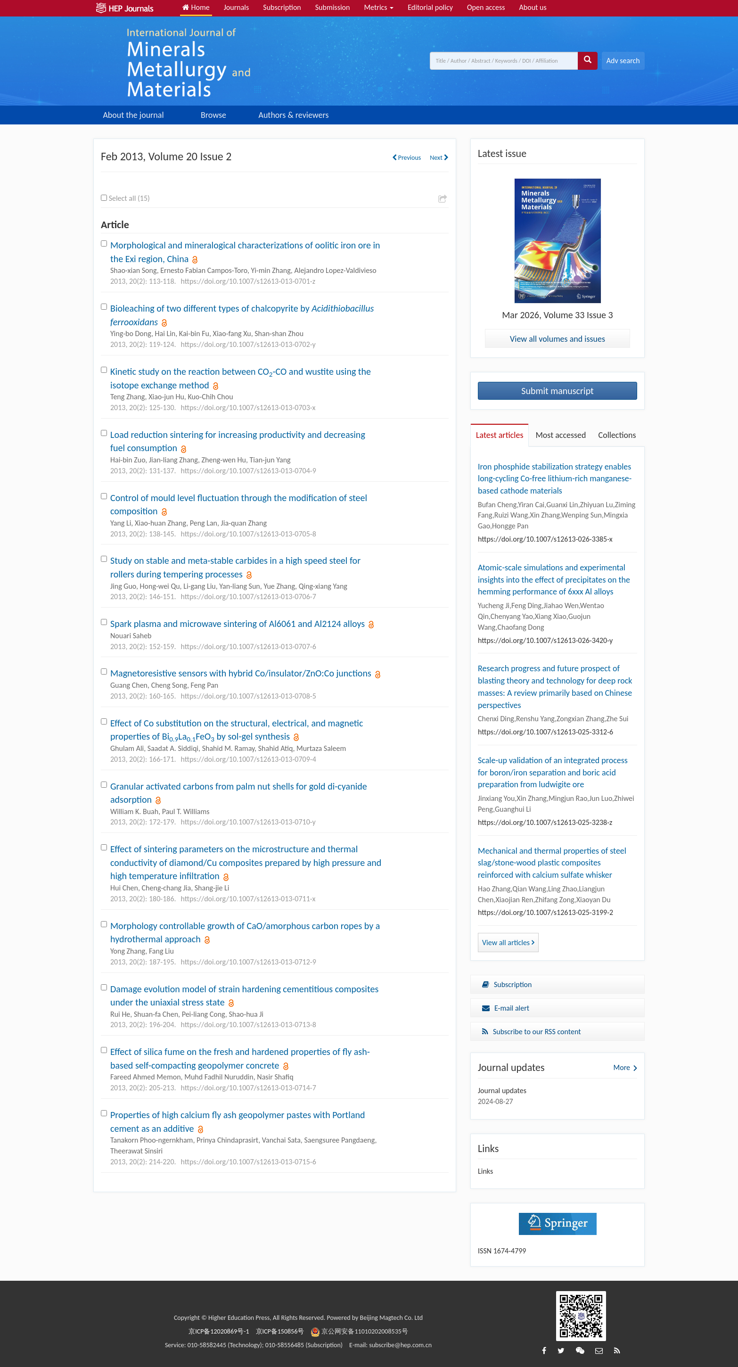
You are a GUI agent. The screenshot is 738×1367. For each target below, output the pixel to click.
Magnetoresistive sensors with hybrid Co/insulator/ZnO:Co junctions (240, 673)
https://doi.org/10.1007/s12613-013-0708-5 (248, 696)
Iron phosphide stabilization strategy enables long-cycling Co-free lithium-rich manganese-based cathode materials (554, 478)
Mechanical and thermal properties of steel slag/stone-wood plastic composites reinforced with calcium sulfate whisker (552, 863)
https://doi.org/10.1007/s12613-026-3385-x (545, 539)
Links (485, 1171)
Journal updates (502, 1090)
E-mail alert (505, 1008)
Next (439, 158)
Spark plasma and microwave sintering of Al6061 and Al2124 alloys (237, 623)
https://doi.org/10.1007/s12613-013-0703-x (248, 407)
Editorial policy (430, 7)
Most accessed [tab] (560, 435)
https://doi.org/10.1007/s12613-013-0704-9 (248, 470)
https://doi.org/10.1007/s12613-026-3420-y (545, 640)
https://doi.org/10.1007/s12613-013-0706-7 (248, 596)
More (622, 1067)
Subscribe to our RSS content (531, 1031)
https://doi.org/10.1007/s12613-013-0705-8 (248, 533)
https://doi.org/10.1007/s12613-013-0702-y (248, 344)
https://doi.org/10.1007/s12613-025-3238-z (545, 822)
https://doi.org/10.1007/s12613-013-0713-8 (248, 1024)
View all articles (508, 942)
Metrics (379, 7)
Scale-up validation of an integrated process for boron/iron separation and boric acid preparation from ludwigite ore (553, 772)
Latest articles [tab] (499, 435)
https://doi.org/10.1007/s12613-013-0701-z (248, 281)
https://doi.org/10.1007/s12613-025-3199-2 (545, 912)
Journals (236, 7)
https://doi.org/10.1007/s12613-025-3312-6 (545, 731)
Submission (332, 7)
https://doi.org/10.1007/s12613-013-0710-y (248, 821)
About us (533, 7)
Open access (486, 7)
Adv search (623, 60)
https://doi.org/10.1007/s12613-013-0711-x (248, 898)
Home (196, 7)
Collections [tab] (617, 435)
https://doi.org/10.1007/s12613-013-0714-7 (248, 1087)
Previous (406, 158)
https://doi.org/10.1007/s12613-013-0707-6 (248, 646)
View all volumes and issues (557, 339)
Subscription (282, 7)
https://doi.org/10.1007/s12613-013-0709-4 (248, 759)
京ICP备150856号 (280, 1331)
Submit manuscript (557, 390)
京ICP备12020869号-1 (219, 1331)
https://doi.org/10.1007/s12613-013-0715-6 (248, 1161)
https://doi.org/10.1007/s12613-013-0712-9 (248, 961)
